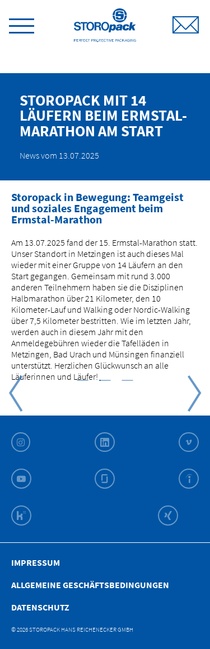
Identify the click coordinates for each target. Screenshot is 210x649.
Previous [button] (15, 393)
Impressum (35, 562)
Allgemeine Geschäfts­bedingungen (90, 584)
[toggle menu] (22, 24)
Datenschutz (40, 607)
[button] (82, 379)
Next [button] (194, 393)
